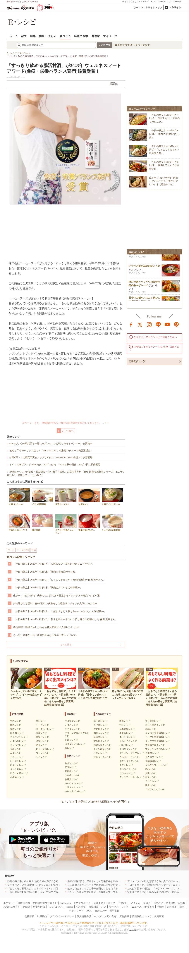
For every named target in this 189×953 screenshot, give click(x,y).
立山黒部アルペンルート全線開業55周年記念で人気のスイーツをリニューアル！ (110, 884)
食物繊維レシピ (153, 761)
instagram (149, 324)
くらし (133, 2)
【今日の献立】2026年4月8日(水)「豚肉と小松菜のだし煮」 (45, 571)
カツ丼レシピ (100, 725)
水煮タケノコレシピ (75, 744)
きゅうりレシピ (18, 769)
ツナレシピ (41, 757)
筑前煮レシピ (100, 737)
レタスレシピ (71, 725)
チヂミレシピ (126, 765)
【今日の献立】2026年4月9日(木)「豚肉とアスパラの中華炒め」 (47, 587)
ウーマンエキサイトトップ (147, 7)
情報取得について (141, 916)
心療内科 (123, 903)
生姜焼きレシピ (101, 729)
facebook (131, 324)
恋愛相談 (93, 906)
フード (11, 550)
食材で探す (124, 45)
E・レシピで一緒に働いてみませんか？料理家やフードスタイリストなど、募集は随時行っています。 (94, 923)
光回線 (26, 906)
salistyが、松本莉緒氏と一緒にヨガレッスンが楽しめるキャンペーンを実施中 (50, 443)
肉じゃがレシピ (101, 733)
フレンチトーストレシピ (131, 777)
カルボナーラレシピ (129, 757)
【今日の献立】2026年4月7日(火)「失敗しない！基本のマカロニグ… (164, 118)
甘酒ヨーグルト (66, 496)
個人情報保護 (84, 916)
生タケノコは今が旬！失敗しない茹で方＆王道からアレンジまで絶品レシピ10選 (56, 595)
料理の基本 (81, 36)
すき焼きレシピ (101, 741)
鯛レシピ (69, 748)
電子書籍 (114, 910)
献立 (24, 36)
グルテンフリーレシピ (156, 765)
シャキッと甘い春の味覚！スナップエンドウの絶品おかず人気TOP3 (43, 884)
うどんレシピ (100, 753)
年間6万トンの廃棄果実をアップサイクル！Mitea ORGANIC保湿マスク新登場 (50, 457)
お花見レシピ (71, 779)
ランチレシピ (152, 781)
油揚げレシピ (42, 741)
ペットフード (76, 910)
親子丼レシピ (100, 721)
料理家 (96, 36)
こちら (132, 929)
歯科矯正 (172, 906)
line (158, 324)
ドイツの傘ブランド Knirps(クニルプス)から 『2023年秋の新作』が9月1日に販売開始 (54, 464)
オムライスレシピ (128, 741)
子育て (125, 2)
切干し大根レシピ (45, 749)
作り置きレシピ (153, 721)
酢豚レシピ (124, 721)
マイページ (110, 36)
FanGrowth (65, 903)
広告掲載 (124, 916)
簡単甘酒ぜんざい (89, 522)
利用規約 (42, 916)
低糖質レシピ (152, 753)
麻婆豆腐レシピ (127, 729)
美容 (182, 906)
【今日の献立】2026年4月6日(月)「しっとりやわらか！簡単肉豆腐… (164, 149)
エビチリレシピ (127, 737)
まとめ (52, 36)
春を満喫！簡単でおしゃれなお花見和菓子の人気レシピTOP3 (46, 627)
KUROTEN (24, 903)
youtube (167, 324)
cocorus (69, 906)
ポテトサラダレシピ (129, 761)
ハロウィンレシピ (74, 783)
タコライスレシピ (128, 769)
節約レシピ (150, 769)
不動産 (160, 906)
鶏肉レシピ (15, 729)
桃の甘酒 (42, 522)
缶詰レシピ (150, 729)
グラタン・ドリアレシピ (131, 753)
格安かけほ (39, 906)
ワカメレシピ (42, 753)
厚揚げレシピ (42, 737)
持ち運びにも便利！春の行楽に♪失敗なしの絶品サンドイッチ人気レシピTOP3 (55, 603)
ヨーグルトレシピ (45, 729)
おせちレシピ (71, 763)
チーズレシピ (42, 725)
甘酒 (33, 550)
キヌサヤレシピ (72, 721)
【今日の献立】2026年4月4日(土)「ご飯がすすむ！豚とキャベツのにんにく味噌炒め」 (59, 611)
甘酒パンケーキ (19, 496)
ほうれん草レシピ (19, 773)
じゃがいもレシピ (19, 737)
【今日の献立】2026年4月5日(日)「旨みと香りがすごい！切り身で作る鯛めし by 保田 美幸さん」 (65, 619)
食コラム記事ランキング (21, 557)
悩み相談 (80, 906)
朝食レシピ (150, 777)
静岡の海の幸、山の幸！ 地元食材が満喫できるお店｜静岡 (38, 881)
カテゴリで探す (141, 45)
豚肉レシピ (15, 725)
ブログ (146, 903)
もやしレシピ (16, 757)
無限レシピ (150, 773)
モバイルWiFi (55, 906)
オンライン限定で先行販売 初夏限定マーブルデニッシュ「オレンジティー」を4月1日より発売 (119, 892)
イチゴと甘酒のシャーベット (66, 524)
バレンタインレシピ (75, 791)
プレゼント (162, 2)
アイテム (135, 903)
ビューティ (144, 2)
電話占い (158, 903)
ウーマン (113, 906)
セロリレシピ (71, 740)
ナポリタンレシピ (128, 749)
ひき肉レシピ (16, 733)
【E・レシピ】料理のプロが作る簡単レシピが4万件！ (94, 801)
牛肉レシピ (15, 721)
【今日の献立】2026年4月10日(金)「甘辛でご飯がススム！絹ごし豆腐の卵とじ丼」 (52, 892)
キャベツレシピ (18, 745)
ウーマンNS (23, 550)
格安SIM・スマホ (175, 903)
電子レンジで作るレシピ (157, 749)
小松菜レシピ (16, 777)
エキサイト (175, 7)
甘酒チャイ (89, 496)
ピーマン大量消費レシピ (157, 737)
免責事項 (159, 916)
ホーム (14, 36)
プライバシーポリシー (62, 916)
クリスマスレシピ (74, 787)
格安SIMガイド (12, 906)
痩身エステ (101, 910)
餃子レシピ (124, 725)
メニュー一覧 (175, 2)
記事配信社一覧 (137, 361)
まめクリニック (82, 903)
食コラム (65, 36)
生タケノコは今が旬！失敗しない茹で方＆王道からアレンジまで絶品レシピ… (163, 181)
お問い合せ (110, 916)
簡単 (42, 36)
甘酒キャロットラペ (19, 522)
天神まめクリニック (104, 903)
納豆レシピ (41, 745)
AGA (89, 910)
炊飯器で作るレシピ (155, 745)
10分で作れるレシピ (155, 725)
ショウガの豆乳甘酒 (112, 522)
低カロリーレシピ (154, 757)
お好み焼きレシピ (102, 745)
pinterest (176, 324)
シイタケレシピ (72, 729)
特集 (33, 36)
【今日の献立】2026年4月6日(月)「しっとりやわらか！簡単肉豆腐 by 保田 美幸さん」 (59, 579)
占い (153, 2)
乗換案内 (149, 906)
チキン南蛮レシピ (102, 749)
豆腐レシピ (41, 733)
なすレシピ (15, 753)
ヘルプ (97, 916)
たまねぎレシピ (18, 741)
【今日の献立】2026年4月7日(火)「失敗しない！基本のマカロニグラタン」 (53, 563)
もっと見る (65, 644)
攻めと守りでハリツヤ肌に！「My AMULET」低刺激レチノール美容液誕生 (49, 450)
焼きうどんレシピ (102, 757)
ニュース (136, 906)
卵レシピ (40, 721)
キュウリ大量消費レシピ (157, 741)
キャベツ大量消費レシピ (157, 733)
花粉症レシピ (71, 771)
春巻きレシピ (126, 733)
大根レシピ (15, 749)
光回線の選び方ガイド (45, 903)
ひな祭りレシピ (72, 775)
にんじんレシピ (18, 765)
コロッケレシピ (127, 773)
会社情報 (29, 916)
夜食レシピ (150, 785)
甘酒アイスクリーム (112, 496)
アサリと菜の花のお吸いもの (144, 267)
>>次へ (70, 430)
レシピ (125, 906)
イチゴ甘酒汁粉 (42, 496)
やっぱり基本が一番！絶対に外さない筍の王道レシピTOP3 (45, 635)
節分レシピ (70, 767)
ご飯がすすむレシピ (155, 789)
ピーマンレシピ (18, 761)
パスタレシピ (126, 745)
